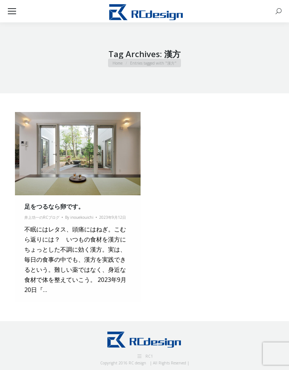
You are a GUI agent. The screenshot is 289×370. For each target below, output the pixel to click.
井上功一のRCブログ (41, 217)
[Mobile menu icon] (11, 11)
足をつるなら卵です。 (54, 206)
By (79, 217)
